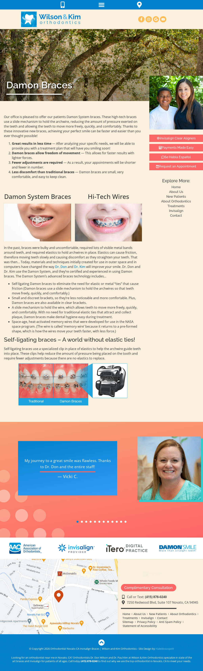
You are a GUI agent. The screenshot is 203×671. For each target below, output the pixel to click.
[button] (101, 4)
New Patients (176, 196)
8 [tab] (108, 522)
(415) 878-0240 (89, 661)
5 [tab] (95, 522)
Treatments (176, 206)
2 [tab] (82, 522)
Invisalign (176, 211)
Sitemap (128, 622)
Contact (176, 215)
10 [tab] (117, 522)
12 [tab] (125, 522)
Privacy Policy (146, 622)
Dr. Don (61, 267)
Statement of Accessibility (140, 626)
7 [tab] (104, 522)
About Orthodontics (176, 201)
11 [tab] (121, 522)
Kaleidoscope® (165, 648)
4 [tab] (91, 522)
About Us (176, 192)
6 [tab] (99, 522)
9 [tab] (112, 522)
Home (176, 187)
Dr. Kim (79, 267)
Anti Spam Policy (170, 622)
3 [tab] (86, 522)
